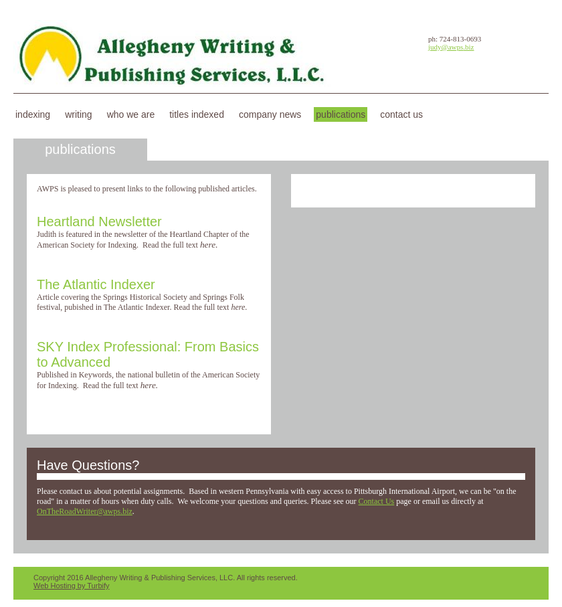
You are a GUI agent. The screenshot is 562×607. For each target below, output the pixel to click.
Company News (270, 114)
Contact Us (401, 114)
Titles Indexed (196, 114)
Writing (78, 114)
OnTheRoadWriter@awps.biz (84, 511)
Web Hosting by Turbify (71, 586)
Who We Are (131, 114)
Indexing (32, 114)
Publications (340, 114)
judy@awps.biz (451, 47)
